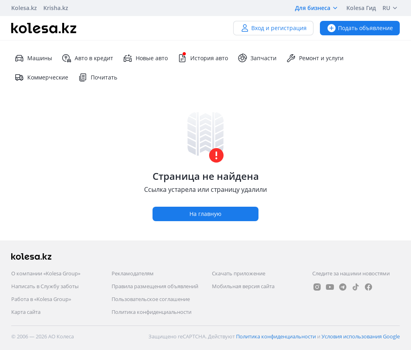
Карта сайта (26, 311)
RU (391, 8)
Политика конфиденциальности (151, 311)
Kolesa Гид (361, 8)
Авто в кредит (87, 58)
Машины (33, 58)
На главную (205, 214)
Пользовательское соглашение (151, 299)
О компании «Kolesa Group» (45, 273)
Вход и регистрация (273, 28)
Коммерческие (41, 77)
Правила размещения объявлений (155, 286)
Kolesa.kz (24, 8)
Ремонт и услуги (315, 58)
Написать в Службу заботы (45, 286)
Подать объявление (360, 28)
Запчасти (257, 58)
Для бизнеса (317, 8)
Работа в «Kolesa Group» (41, 299)
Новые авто (145, 58)
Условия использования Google (360, 336)
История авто (202, 58)
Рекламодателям (133, 273)
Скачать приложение (238, 273)
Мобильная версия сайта (243, 286)
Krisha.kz (55, 8)
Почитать (97, 77)
